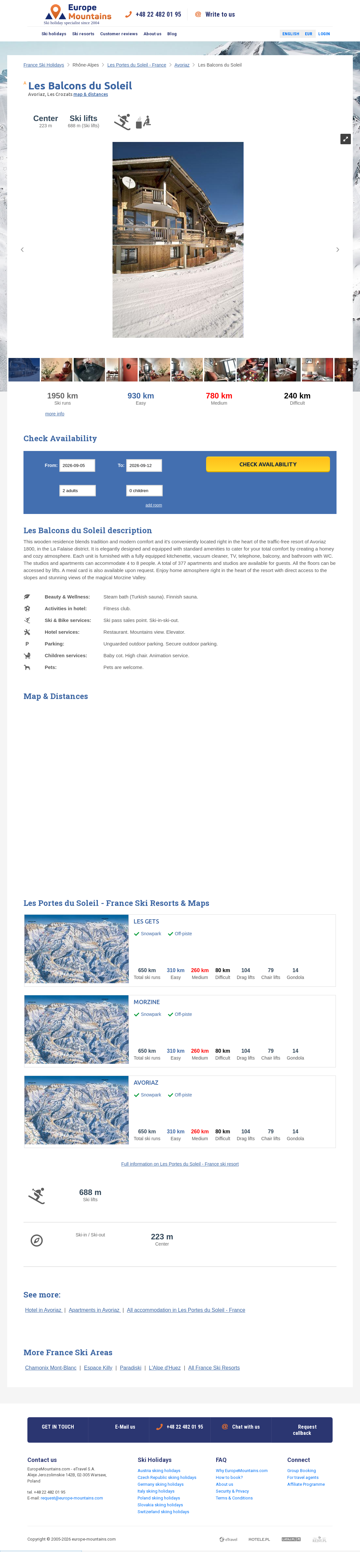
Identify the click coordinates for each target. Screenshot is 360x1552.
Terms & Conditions (234, 1498)
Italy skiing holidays (156, 1491)
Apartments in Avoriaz (95, 1310)
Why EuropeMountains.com (242, 1470)
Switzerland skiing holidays (163, 1511)
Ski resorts (83, 33)
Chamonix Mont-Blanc (50, 1368)
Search (32, 34)
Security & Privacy (232, 1491)
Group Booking (301, 1470)
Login (324, 33)
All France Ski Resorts (214, 1368)
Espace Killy (98, 1368)
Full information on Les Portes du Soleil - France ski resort (180, 1164)
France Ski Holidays (43, 65)
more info (54, 413)
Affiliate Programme (306, 1484)
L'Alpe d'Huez (165, 1368)
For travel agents (303, 1477)
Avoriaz (181, 65)
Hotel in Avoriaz (44, 1310)
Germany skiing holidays (161, 1484)
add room (153, 505)
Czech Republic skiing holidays (167, 1477)
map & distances (90, 94)
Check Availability (268, 464)
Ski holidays (53, 33)
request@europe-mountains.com (72, 1498)
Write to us (220, 14)
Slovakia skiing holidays (160, 1504)
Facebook (259, 34)
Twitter (268, 34)
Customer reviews (119, 33)
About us (152, 33)
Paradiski (131, 1368)
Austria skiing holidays (159, 1470)
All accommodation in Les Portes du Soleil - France (186, 1310)
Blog (172, 33)
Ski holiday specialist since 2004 (78, 14)
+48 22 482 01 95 (158, 14)
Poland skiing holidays (159, 1498)
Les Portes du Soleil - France (136, 65)
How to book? (229, 1477)
